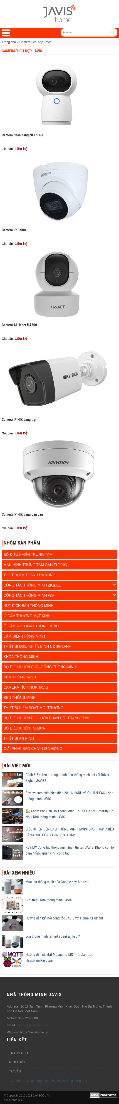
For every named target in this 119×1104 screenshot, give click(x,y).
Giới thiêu (17, 1062)
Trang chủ (18, 1053)
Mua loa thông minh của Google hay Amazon (57, 882)
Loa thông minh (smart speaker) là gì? (53, 936)
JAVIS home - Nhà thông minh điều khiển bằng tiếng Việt (47, 1081)
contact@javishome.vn (33, 1025)
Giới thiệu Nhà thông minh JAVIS (49, 900)
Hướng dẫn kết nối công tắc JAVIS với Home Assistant (64, 918)
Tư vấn (15, 1071)
